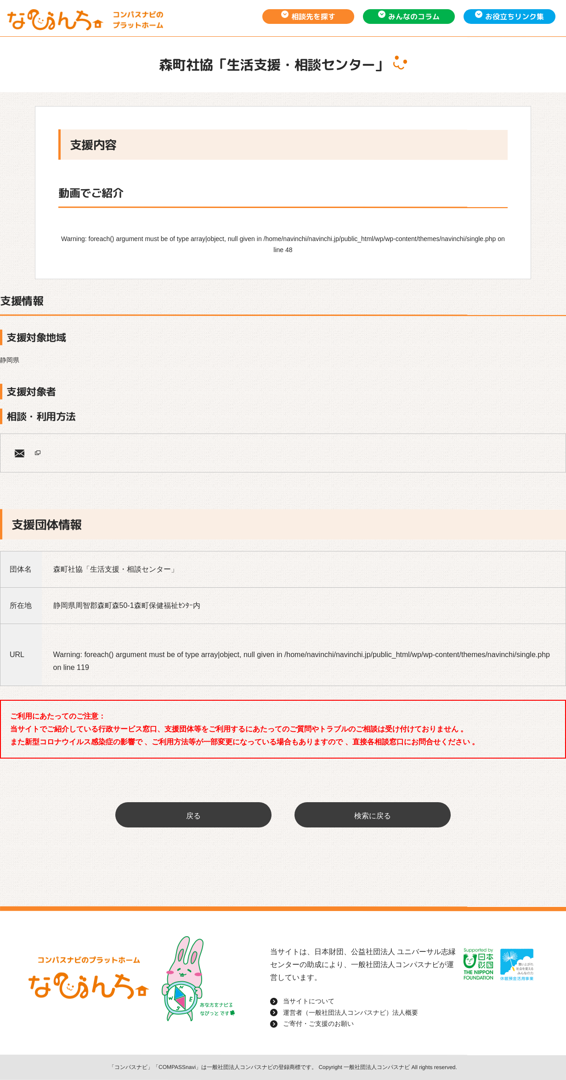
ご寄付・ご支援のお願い (318, 1023)
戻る (193, 816)
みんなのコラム (414, 16)
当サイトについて (308, 1001)
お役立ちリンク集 (514, 16)
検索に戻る (372, 816)
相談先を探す (313, 16)
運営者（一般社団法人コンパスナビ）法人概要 (350, 1012)
